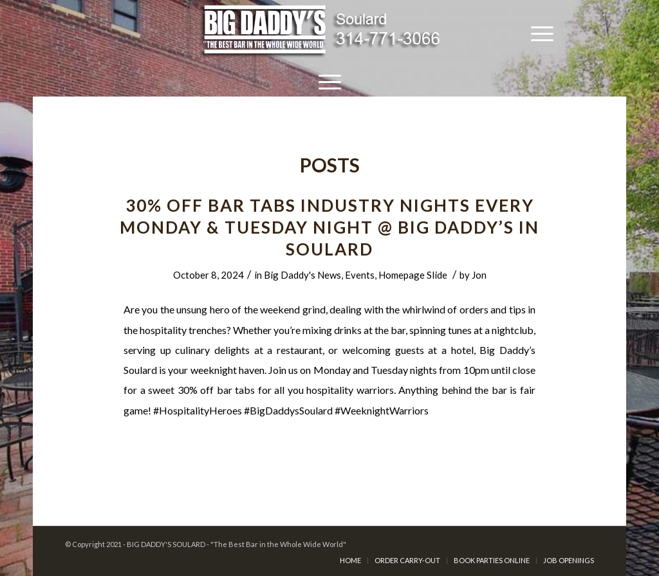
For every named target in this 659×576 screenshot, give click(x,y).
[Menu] (542, 32)
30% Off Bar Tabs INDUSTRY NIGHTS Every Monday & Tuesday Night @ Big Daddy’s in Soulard (329, 227)
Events (360, 275)
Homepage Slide (412, 275)
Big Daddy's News (302, 275)
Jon (479, 275)
